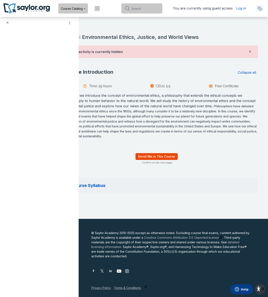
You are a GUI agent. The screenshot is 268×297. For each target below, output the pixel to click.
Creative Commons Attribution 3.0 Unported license (181, 238)
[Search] (145, 8)
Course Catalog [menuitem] (72, 8)
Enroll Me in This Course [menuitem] (173, 161)
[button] (92, 72)
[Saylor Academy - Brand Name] (26, 8)
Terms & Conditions (127, 288)
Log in (241, 8)
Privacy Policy (101, 288)
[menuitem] (97, 8)
